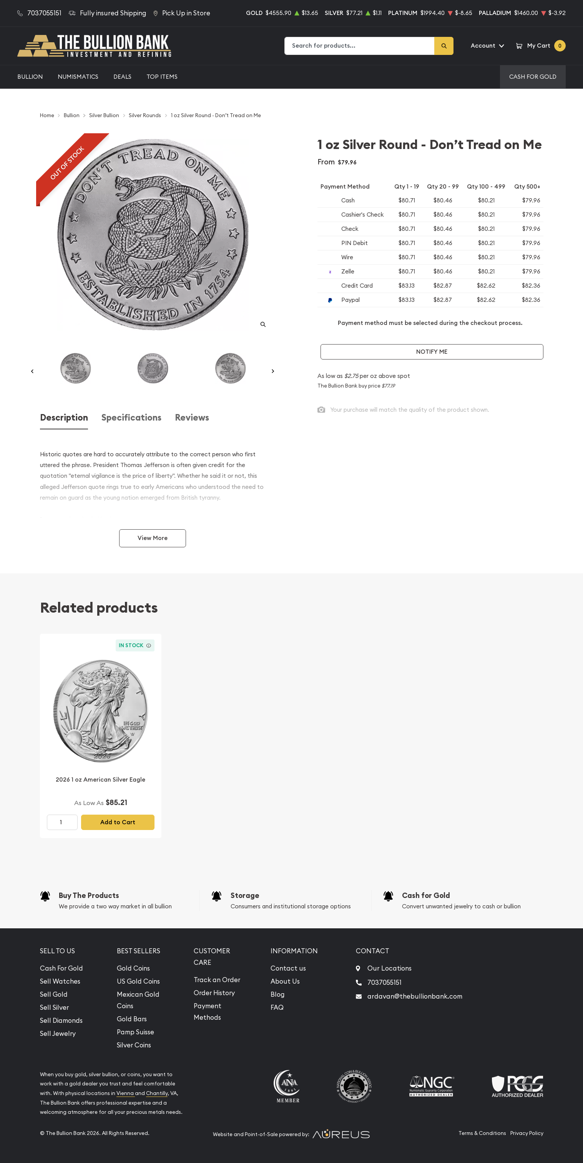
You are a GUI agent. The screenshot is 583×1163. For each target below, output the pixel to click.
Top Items (162, 76)
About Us (285, 981)
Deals (122, 76)
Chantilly (157, 1093)
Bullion (30, 76)
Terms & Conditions (482, 1133)
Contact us (288, 968)
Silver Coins (134, 1045)
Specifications (131, 418)
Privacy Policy (526, 1133)
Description (64, 418)
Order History (214, 993)
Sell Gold (54, 994)
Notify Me (431, 351)
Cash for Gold (426, 895)
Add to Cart (117, 822)
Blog (278, 994)
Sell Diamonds (61, 1020)
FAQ (277, 1007)
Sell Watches (60, 981)
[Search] (443, 46)
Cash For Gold (532, 76)
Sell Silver (54, 1007)
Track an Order (217, 980)
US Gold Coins (138, 981)
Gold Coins (133, 968)
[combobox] (359, 46)
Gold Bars (132, 1019)
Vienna (125, 1093)
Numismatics (78, 76)
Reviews (192, 418)
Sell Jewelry (58, 1033)
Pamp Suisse (135, 1032)
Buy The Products (89, 895)
